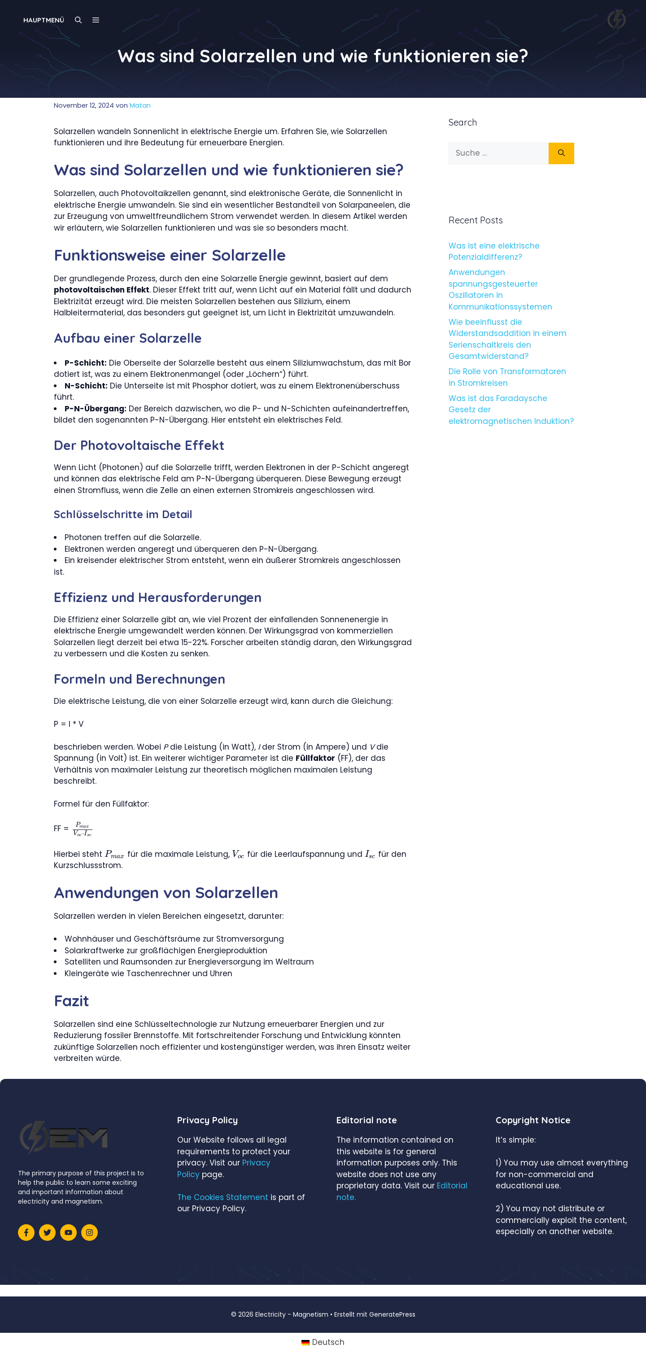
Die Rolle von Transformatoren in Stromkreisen (507, 377)
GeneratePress (392, 1314)
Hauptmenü (43, 20)
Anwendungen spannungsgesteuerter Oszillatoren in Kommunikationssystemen (500, 289)
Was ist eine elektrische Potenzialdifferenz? (494, 251)
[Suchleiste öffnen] (78, 20)
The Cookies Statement (222, 1197)
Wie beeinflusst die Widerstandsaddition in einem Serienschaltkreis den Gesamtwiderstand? (508, 339)
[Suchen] (561, 153)
